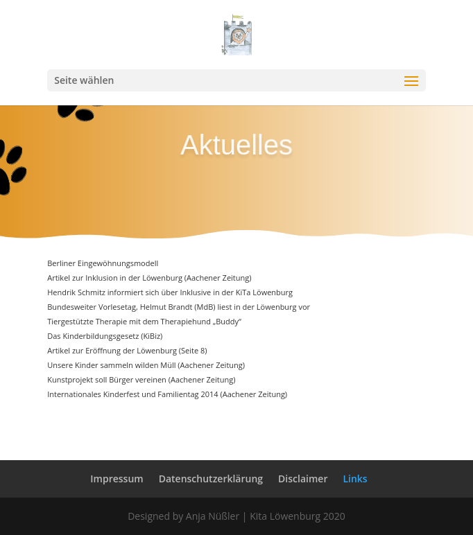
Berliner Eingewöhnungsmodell (102, 263)
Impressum (116, 478)
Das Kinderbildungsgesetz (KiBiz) (104, 336)
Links (355, 478)
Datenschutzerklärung (211, 478)
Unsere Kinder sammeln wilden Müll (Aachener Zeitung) (146, 365)
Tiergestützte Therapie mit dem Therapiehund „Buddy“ (144, 321)
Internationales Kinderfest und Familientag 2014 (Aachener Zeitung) (167, 394)
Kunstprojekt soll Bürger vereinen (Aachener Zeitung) (141, 379)
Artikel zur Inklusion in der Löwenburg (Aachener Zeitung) (149, 277)
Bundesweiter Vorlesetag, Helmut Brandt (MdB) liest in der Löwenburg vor (178, 306)
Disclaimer (302, 478)
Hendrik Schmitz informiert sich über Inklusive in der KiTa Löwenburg (170, 292)
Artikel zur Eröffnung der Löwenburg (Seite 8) (127, 350)
